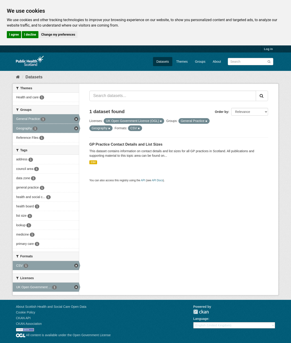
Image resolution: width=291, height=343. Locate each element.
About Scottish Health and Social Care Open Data (51, 306)
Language (200, 319)
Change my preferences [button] (58, 34)
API (143, 180)
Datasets (162, 61)
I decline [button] (30, 34)
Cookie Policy (25, 312)
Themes (182, 61)
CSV (93, 162)
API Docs (157, 180)
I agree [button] (14, 34)
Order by (221, 112)
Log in (268, 49)
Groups (200, 61)
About (217, 61)
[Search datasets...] (172, 96)
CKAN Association (29, 324)
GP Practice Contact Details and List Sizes (126, 144)
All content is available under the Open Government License (63, 335)
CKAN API (23, 318)
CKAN (201, 311)
